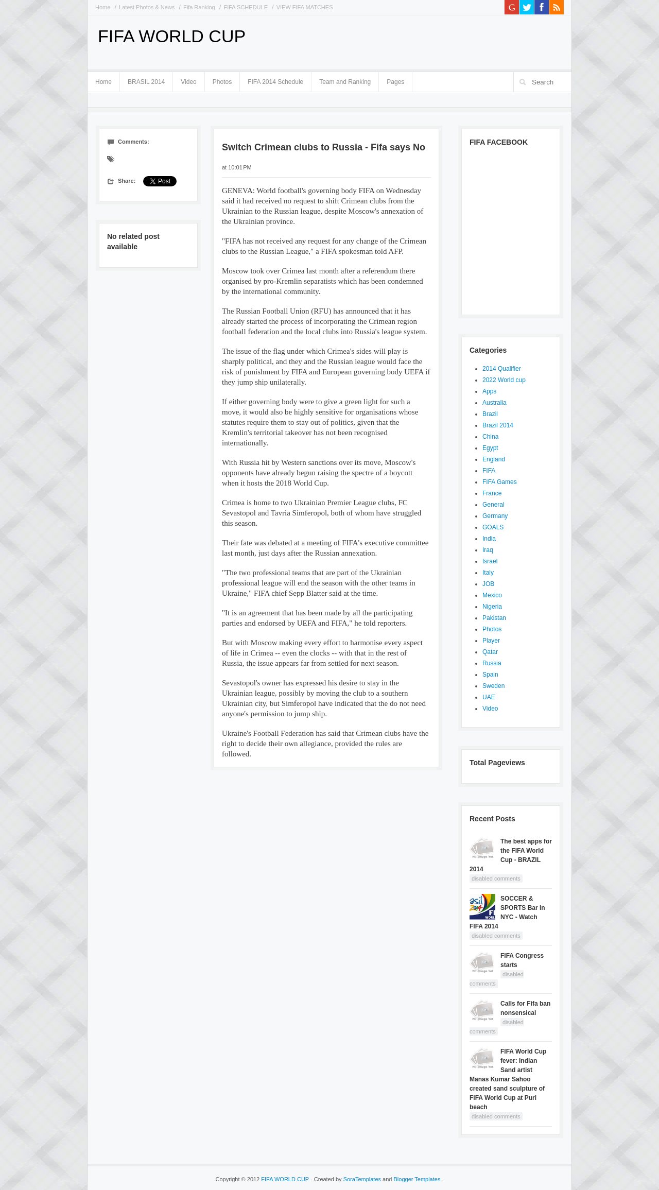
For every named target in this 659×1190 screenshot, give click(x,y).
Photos (222, 81)
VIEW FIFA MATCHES (304, 7)
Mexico (492, 595)
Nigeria (492, 606)
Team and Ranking (345, 81)
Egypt (490, 448)
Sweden (493, 685)
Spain (490, 674)
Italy (488, 572)
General (493, 504)
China (490, 436)
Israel (489, 561)
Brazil (490, 414)
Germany (495, 516)
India (489, 538)
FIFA (488, 470)
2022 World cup (504, 380)
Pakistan (494, 618)
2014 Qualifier (501, 368)
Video (188, 81)
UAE (488, 697)
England (493, 459)
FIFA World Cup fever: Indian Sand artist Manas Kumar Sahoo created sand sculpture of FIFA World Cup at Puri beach (508, 1079)
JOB (488, 584)
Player (491, 640)
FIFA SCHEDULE (245, 7)
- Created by (345, 1179)
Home (102, 7)
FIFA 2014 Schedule (275, 81)
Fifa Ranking (199, 7)
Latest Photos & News (147, 7)
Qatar (490, 652)
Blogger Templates (418, 1179)
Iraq (487, 550)
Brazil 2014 (497, 425)
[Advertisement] (443, 41)
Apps (489, 391)
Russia (491, 663)
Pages (395, 80)
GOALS (493, 527)
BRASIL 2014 (146, 80)
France (491, 493)
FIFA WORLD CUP (172, 36)
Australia (494, 402)
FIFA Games (499, 482)
